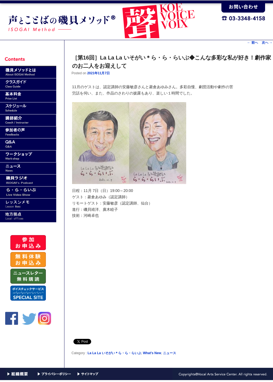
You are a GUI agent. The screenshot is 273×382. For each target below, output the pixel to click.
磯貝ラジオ (28, 180)
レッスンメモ (28, 204)
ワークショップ (28, 156)
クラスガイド (28, 84)
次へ (267, 43)
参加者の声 (28, 132)
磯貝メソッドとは (28, 72)
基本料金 (28, 96)
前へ (252, 43)
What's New (152, 353)
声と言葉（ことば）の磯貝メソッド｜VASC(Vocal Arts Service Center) (110, 19)
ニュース (169, 353)
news (28, 168)
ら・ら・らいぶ (28, 192)
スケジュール (28, 108)
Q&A (28, 144)
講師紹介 (28, 120)
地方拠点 (28, 216)
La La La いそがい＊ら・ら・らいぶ (114, 353)
